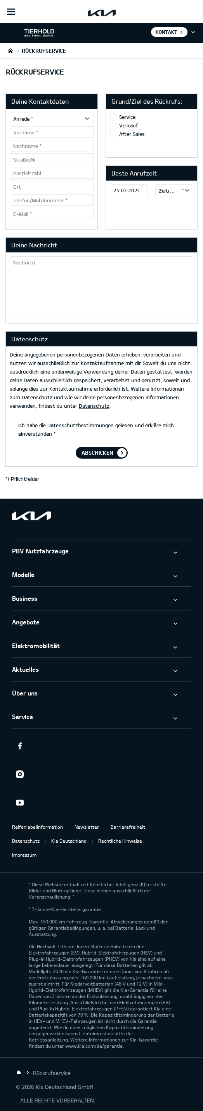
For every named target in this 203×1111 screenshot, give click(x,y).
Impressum (24, 854)
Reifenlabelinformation (37, 826)
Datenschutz (94, 406)
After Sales (132, 134)
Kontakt (166, 32)
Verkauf (128, 125)
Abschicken (97, 452)
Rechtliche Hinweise (120, 840)
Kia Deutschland (69, 840)
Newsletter (87, 826)
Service (127, 117)
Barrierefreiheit (128, 826)
